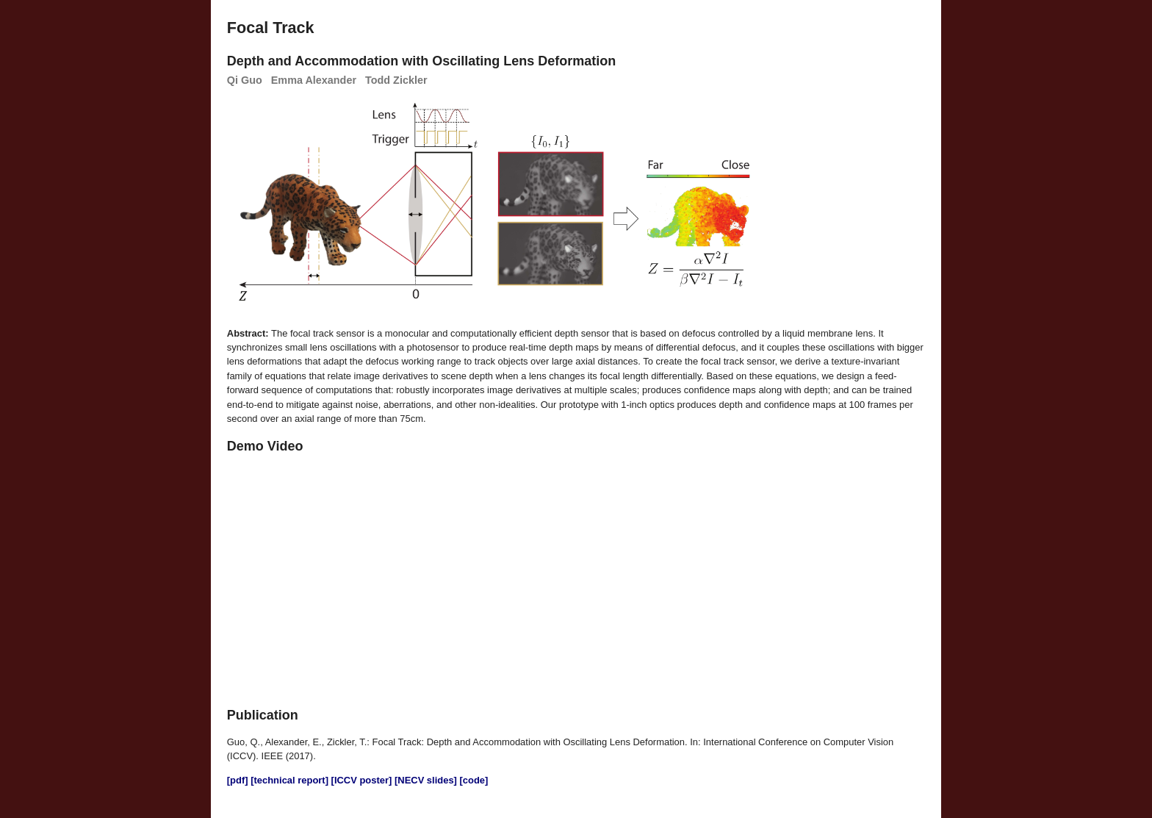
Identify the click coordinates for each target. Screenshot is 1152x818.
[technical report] (289, 780)
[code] (474, 780)
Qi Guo (244, 80)
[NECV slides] (426, 780)
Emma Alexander (313, 80)
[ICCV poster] (361, 780)
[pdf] (237, 780)
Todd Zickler (396, 80)
